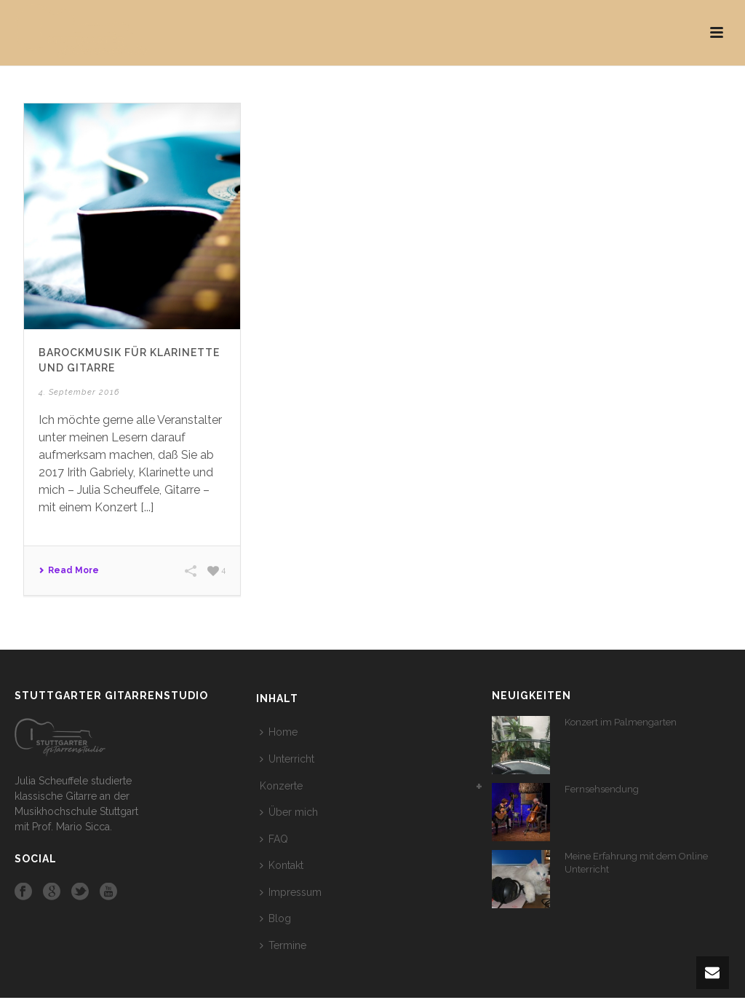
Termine (283, 945)
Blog (275, 918)
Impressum (291, 892)
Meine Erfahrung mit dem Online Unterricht (636, 863)
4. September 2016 (79, 392)
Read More (69, 570)
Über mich (289, 812)
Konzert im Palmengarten (621, 722)
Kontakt (281, 865)
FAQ (274, 839)
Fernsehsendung (602, 789)
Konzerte (281, 786)
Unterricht (287, 759)
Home (279, 732)
